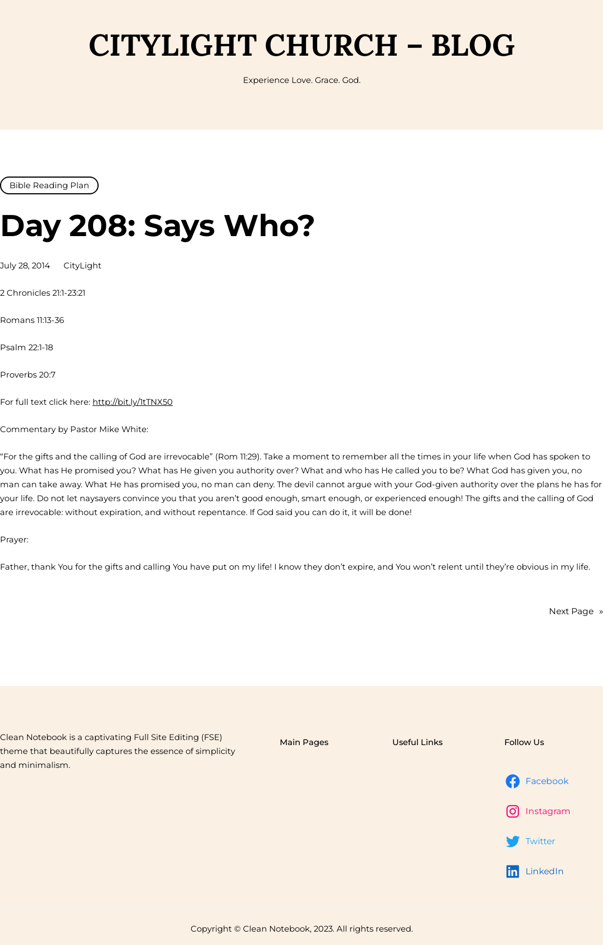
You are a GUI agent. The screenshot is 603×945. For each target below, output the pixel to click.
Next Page (576, 611)
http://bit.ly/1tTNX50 (133, 402)
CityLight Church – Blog (302, 45)
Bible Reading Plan (49, 185)
